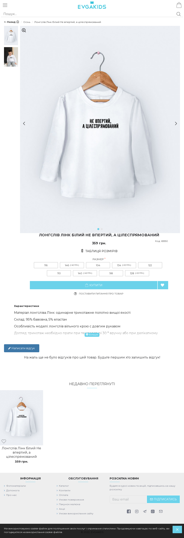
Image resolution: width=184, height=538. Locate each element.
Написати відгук (21, 348)
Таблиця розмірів (101, 251)
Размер (98, 259)
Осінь (26, 21)
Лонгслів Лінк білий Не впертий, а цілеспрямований (21, 452)
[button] (22, 123)
